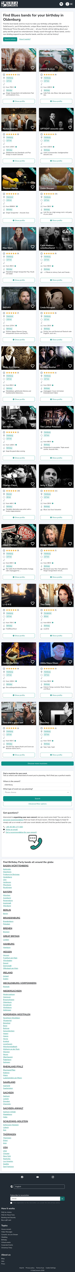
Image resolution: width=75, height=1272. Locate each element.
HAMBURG (8, 944)
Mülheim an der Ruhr (11, 1049)
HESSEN (7, 951)
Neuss (5, 1054)
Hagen (5, 1033)
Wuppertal (7, 1020)
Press (3, 1264)
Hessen (6, 955)
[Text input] (35, 1199)
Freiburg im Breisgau (11, 874)
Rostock (6, 986)
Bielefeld (6, 1023)
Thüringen (7, 1138)
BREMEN (7, 928)
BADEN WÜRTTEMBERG (15, 865)
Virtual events (6, 1242)
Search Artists (10, 39)
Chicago (6, 1153)
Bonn (5, 1026)
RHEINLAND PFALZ (13, 1066)
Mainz (5, 1075)
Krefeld (6, 1041)
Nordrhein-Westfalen (11, 1018)
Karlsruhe (7, 869)
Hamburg (6, 947)
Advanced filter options (37, 804)
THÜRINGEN (9, 1134)
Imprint (21, 1268)
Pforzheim (7, 885)
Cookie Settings (51, 1268)
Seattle (6, 1164)
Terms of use (40, 1268)
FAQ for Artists (6, 1212)
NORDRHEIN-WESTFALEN (16, 1014)
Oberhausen (8, 1057)
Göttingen (7, 1010)
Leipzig (6, 1099)
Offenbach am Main (10, 968)
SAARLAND (9, 1082)
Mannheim (7, 872)
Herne (5, 1039)
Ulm (4, 880)
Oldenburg (7, 1002)
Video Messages (6, 1232)
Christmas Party (6, 1248)
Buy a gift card (6, 1220)
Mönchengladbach (10, 1046)
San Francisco (8, 1166)
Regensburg (8, 900)
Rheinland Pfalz (9, 1070)
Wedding (4, 1237)
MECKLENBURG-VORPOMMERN (19, 983)
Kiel (4, 1130)
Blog (2, 1259)
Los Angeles (8, 1161)
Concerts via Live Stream (9, 1235)
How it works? (24, 39)
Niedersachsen (9, 994)
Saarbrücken (8, 1088)
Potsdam (6, 924)
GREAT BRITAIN (11, 936)
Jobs (2, 1261)
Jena (4, 1143)
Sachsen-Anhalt (9, 1112)
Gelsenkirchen (8, 1031)
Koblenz (6, 1073)
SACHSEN (8, 1092)
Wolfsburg (7, 1007)
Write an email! (12, 829)
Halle (5, 1117)
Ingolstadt (7, 903)
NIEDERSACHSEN (12, 990)
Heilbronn (7, 882)
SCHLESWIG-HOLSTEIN (15, 1121)
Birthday (4, 1240)
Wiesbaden (7, 960)
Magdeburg (7, 1114)
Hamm (5, 1036)
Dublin (5, 979)
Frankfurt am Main (10, 958)
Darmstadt (7, 966)
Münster (6, 1052)
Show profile (20, 101)
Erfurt (5, 1140)
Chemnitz (7, 1104)
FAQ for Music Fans (8, 1215)
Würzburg (7, 906)
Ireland (6, 976)
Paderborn (7, 1059)
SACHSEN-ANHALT (13, 1108)
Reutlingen (7, 887)
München (6, 895)
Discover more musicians (37, 763)
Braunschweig (8, 999)
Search (37, 798)
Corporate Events (7, 1245)
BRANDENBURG (11, 917)
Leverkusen (7, 1044)
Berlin (5, 913)
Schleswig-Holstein (11, 1125)
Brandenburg (8, 921)
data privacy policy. (53, 1203)
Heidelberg (7, 877)
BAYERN (7, 891)
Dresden (6, 1101)
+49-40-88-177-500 (14, 827)
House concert (6, 1229)
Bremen (6, 932)
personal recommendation (13, 820)
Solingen (6, 1062)
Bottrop (6, 1028)
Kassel (5, 963)
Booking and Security (8, 1217)
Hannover (7, 997)
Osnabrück (7, 1005)
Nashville (6, 1159)
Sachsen (6, 1096)
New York (7, 1156)
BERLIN (7, 910)
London (6, 939)
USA (5, 1147)
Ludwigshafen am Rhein (12, 1078)
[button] (69, 4)
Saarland (6, 1086)
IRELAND (8, 972)
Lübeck (6, 1127)
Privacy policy (30, 1268)
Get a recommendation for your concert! (21, 832)
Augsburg (7, 898)
